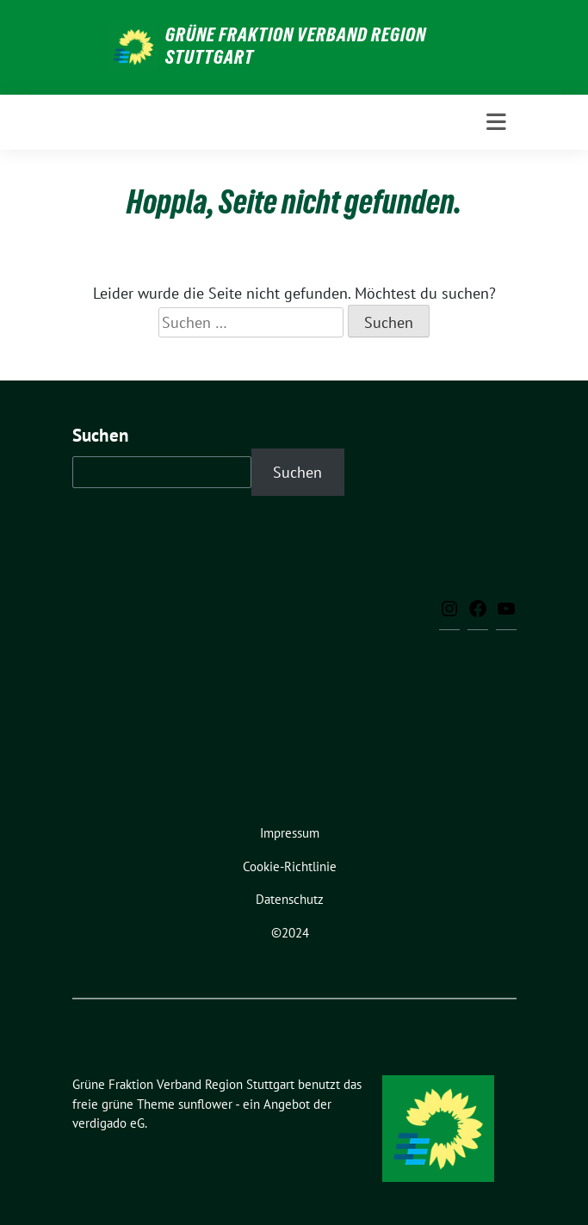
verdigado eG (108, 1123)
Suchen (100, 435)
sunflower (205, 1104)
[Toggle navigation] (496, 122)
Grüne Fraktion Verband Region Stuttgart (295, 45)
